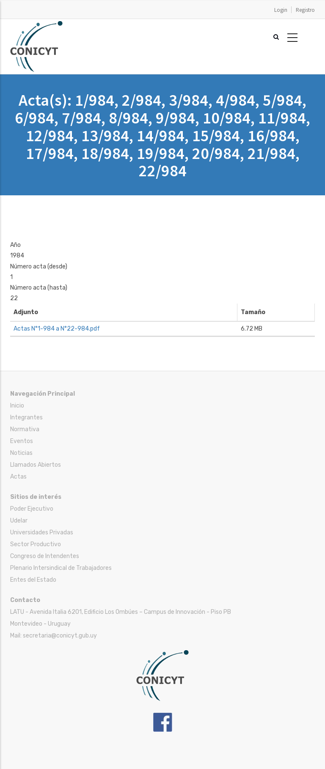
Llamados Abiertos (35, 464)
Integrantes (26, 417)
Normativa (24, 429)
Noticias (21, 453)
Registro (305, 10)
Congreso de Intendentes (44, 556)
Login (280, 10)
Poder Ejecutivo (31, 508)
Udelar (19, 520)
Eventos (21, 441)
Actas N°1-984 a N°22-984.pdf (57, 328)
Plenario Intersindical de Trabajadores (61, 568)
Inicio (17, 405)
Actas (18, 476)
